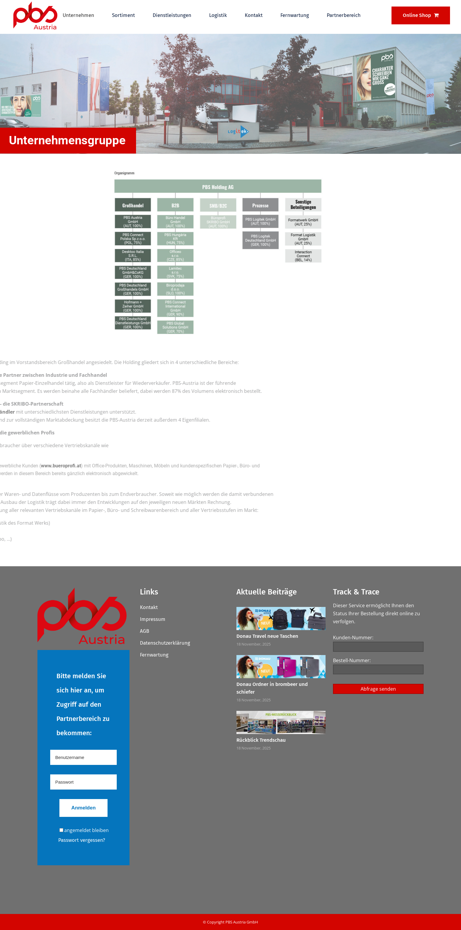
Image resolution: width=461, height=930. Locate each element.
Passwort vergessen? (81, 840)
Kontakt (149, 607)
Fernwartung (154, 655)
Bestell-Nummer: (352, 660)
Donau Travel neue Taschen (267, 636)
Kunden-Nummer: (353, 637)
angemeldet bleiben (84, 830)
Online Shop (421, 15)
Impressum (152, 619)
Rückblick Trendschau (261, 740)
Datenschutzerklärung (165, 643)
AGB (144, 631)
